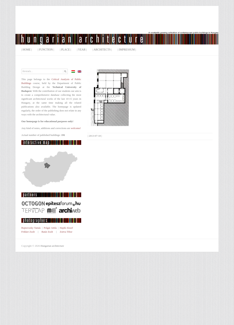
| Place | (65, 49)
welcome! (76, 128)
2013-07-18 (95, 135)
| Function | (46, 49)
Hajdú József (66, 227)
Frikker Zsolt (28, 231)
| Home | (26, 49)
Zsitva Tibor (66, 231)
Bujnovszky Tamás (31, 227)
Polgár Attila (50, 227)
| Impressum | (127, 49)
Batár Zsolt (47, 231)
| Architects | (102, 49)
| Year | (82, 49)
